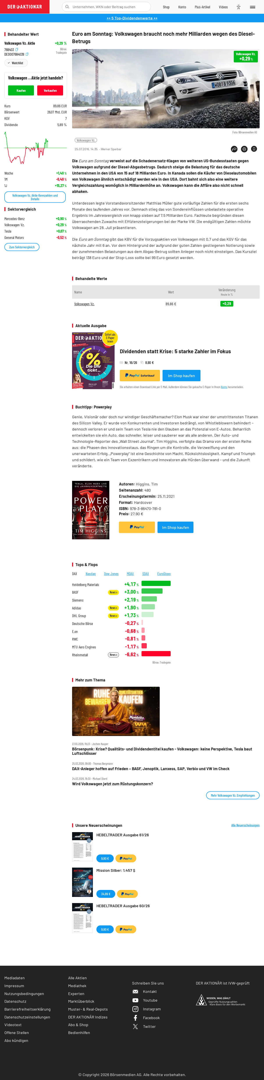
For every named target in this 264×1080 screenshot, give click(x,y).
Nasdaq (91, 573)
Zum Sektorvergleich (22, 247)
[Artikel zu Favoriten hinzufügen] (254, 149)
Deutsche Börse (82, 623)
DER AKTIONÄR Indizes (88, 1017)
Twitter (144, 1026)
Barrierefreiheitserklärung (27, 1009)
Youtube (145, 1000)
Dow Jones (111, 573)
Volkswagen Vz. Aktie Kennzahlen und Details (35, 197)
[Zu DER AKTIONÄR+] (202, 7)
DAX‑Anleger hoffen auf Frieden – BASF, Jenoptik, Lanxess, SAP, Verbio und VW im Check (151, 768)
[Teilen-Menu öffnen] (234, 149)
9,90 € (105, 858)
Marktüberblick (81, 1001)
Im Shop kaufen (181, 375)
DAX (74, 573)
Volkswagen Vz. (86, 140)
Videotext (13, 1024)
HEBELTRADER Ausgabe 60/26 (123, 905)
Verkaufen (50, 90)
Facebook (146, 1017)
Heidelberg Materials (85, 584)
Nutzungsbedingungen (24, 993)
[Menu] (252, 7)
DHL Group (79, 615)
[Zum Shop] (166, 7)
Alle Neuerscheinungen (245, 825)
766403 (11, 49)
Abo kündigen (16, 1040)
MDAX (130, 573)
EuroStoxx (164, 573)
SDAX (145, 573)
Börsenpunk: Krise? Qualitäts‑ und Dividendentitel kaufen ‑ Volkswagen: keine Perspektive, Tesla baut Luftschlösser (162, 751)
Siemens (77, 600)
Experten (76, 993)
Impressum (14, 985)
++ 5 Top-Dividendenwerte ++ (132, 18)
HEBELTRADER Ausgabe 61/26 (122, 834)
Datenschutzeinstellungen (27, 1017)
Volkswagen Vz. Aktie (19, 43)
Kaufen (21, 90)
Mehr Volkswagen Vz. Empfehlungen (233, 795)
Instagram (146, 1008)
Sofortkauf (139, 375)
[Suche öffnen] (67, 7)
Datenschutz (15, 1001)
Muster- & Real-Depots (88, 1009)
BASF (75, 592)
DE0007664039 (16, 54)
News (113, 592)
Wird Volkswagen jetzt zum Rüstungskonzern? (112, 784)
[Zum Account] (182, 7)
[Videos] (223, 7)
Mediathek (77, 985)
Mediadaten (14, 977)
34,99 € (105, 894)
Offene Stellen (16, 1032)
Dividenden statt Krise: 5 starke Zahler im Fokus (175, 351)
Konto (224, 387)
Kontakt (144, 991)
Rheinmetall (80, 655)
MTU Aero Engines (84, 647)
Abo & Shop (78, 1024)
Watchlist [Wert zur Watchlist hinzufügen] (17, 63)
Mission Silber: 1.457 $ (115, 870)
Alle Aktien (77, 977)
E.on (75, 631)
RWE (75, 639)
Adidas (76, 608)
